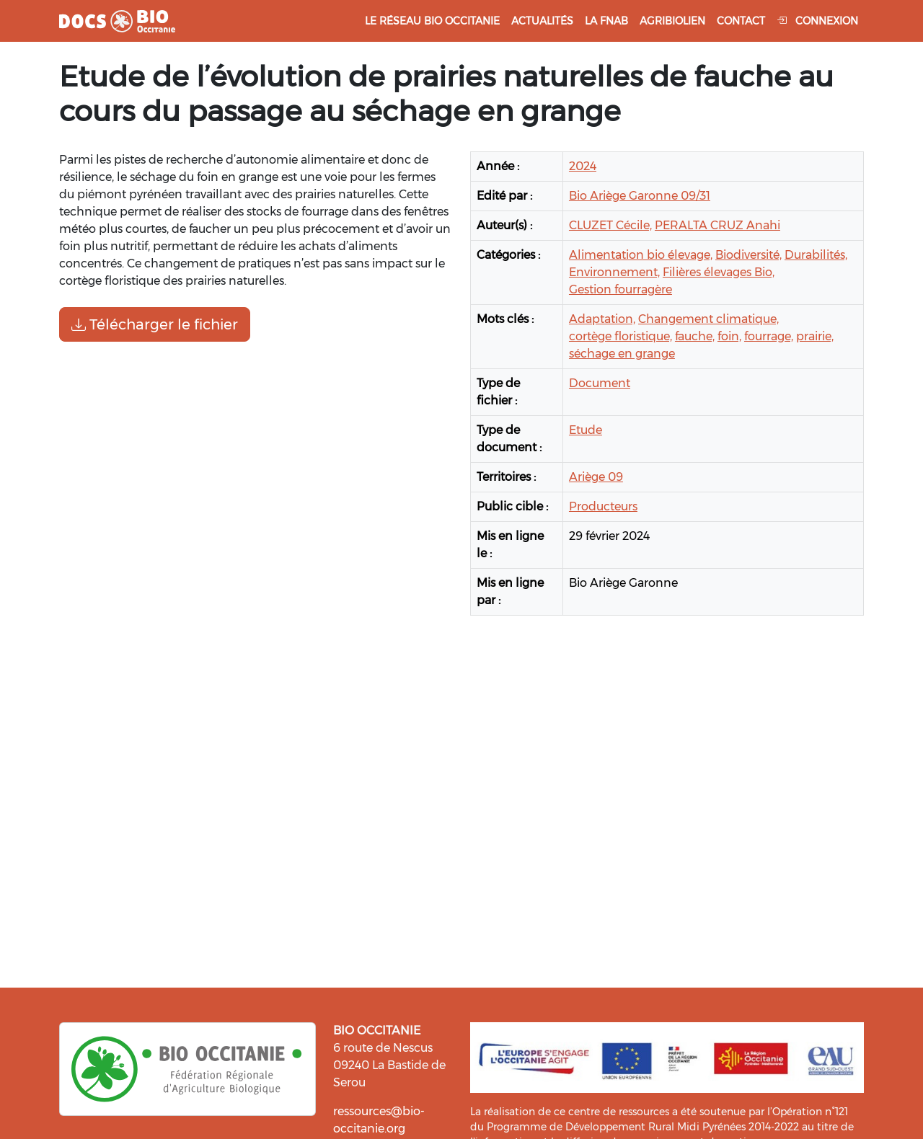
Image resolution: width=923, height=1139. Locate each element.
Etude (585, 430)
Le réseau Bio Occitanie (432, 20)
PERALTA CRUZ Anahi (717, 225)
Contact (741, 20)
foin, (729, 336)
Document (599, 383)
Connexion (817, 20)
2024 (582, 166)
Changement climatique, (708, 319)
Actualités (542, 20)
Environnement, (614, 272)
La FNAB (606, 20)
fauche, (695, 336)
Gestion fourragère (620, 289)
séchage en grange (622, 353)
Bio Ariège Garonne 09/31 (639, 196)
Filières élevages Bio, (718, 272)
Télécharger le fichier (154, 324)
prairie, (815, 336)
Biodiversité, (748, 255)
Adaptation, (602, 319)
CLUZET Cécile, (610, 225)
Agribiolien (672, 20)
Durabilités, (816, 255)
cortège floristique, (620, 336)
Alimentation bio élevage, (640, 255)
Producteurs (603, 506)
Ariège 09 (596, 477)
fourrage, (768, 336)
